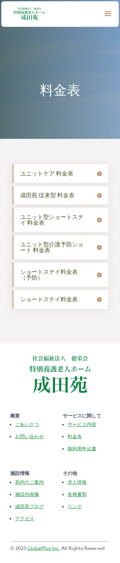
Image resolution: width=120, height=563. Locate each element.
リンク (75, 506)
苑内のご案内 (29, 482)
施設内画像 (27, 494)
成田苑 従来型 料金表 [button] (47, 195)
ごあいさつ (27, 424)
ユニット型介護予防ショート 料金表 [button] (52, 247)
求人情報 (77, 482)
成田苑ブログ (29, 506)
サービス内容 (82, 424)
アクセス (24, 518)
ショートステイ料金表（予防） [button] (49, 274)
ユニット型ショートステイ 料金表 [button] (52, 219)
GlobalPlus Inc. (43, 548)
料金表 (75, 436)
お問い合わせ (29, 436)
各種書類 (77, 494)
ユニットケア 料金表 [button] (46, 173)
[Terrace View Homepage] (28, 13)
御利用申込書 (82, 448)
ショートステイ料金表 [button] (49, 299)
